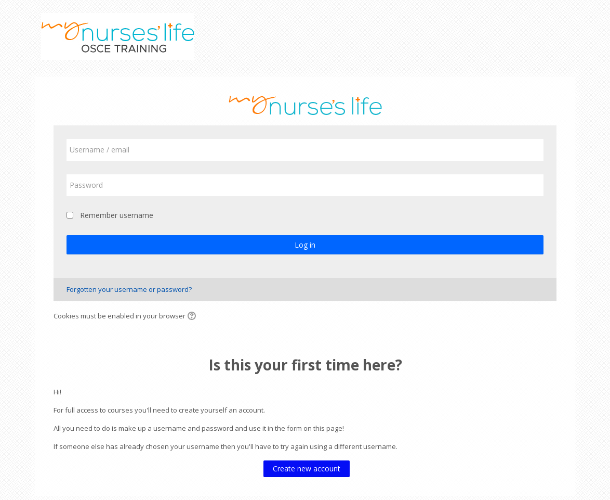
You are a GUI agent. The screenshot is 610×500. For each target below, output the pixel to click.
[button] (193, 317)
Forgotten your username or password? (129, 289)
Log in (305, 245)
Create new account (306, 468)
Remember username (116, 215)
